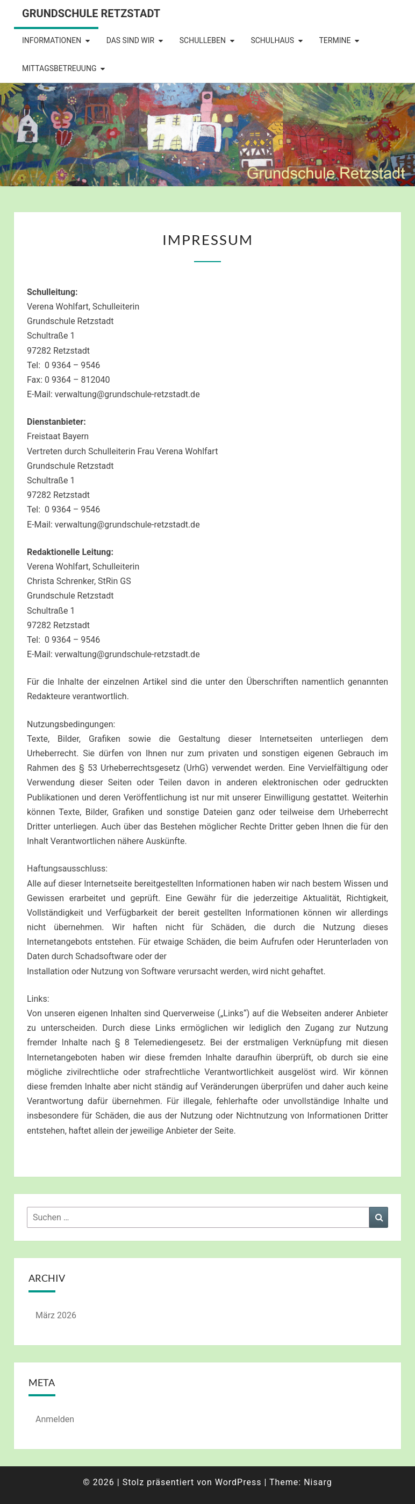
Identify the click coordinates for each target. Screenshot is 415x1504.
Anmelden (54, 1419)
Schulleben (203, 40)
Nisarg (318, 1482)
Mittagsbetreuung (59, 68)
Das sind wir (130, 40)
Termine (334, 40)
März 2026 (55, 1315)
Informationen (51, 40)
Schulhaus (272, 40)
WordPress (238, 1482)
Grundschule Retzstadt (91, 13)
